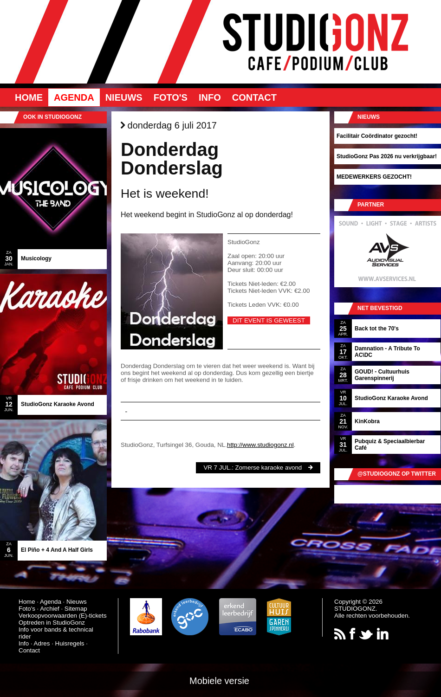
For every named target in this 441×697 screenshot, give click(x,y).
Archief (49, 608)
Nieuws (124, 97)
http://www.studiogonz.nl (260, 444)
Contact (254, 97)
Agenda (74, 97)
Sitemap (76, 608)
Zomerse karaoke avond (268, 467)
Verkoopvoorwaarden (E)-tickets (63, 615)
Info (210, 97)
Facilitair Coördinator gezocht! (377, 136)
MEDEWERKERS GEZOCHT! (374, 177)
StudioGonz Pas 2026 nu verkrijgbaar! (387, 156)
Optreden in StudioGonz (52, 622)
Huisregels (69, 643)
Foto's (171, 97)
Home (29, 97)
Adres (42, 643)
